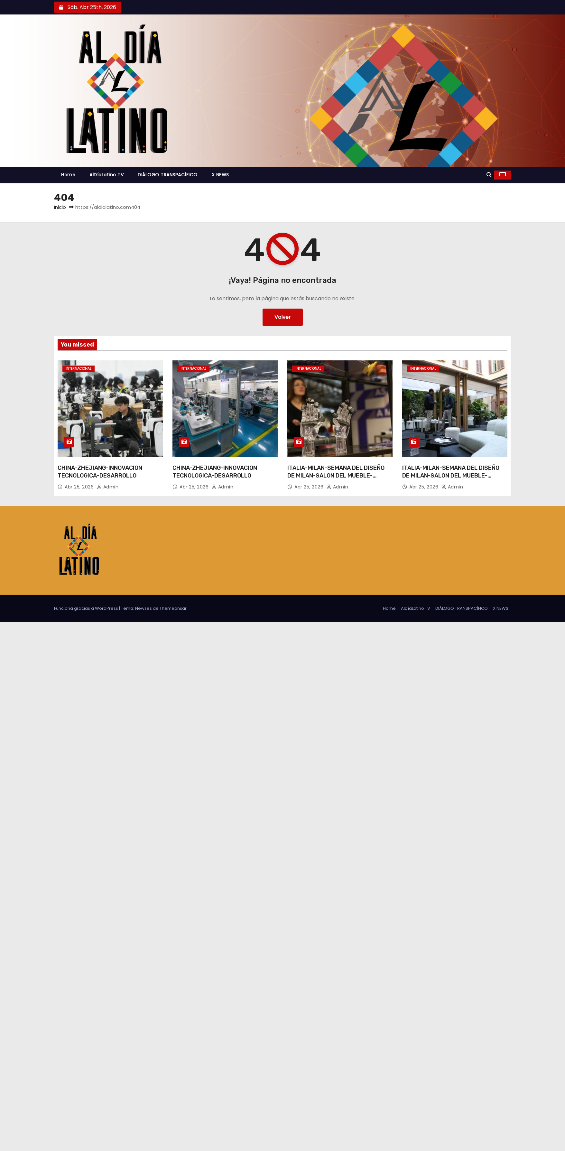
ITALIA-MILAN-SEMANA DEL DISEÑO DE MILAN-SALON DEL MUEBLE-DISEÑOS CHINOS (335, 475)
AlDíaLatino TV (106, 175)
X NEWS (220, 175)
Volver (282, 317)
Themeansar (173, 608)
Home (68, 175)
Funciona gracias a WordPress (86, 608)
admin (108, 487)
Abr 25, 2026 (80, 487)
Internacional (78, 368)
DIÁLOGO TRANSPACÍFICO (168, 175)
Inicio (60, 207)
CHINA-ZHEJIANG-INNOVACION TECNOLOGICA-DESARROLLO (100, 471)
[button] (489, 175)
